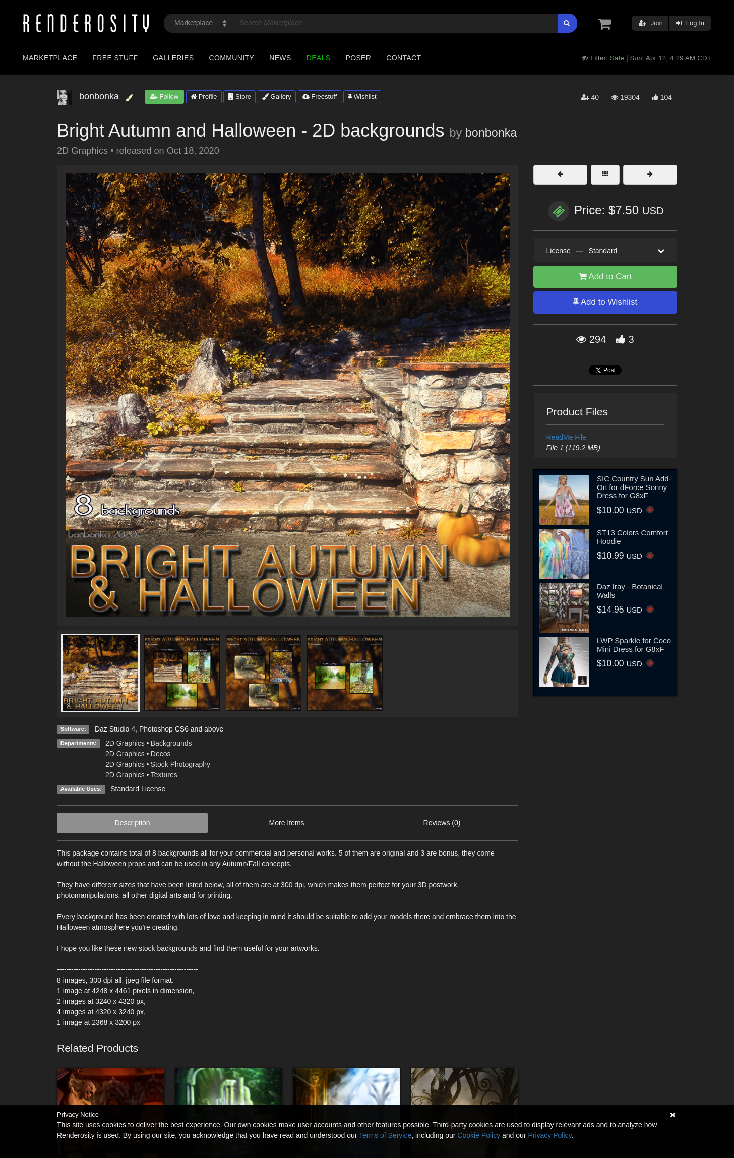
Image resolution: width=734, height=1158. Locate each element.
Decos (161, 754)
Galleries (173, 58)
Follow (164, 96)
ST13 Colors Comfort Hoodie (632, 536)
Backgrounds (171, 743)
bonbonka (491, 132)
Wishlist (362, 96)
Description (132, 823)
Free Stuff (115, 58)
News (280, 58)
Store (239, 96)
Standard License (137, 789)
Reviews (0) (442, 823)
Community (232, 58)
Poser (358, 58)
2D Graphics (125, 743)
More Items (286, 823)
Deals (319, 58)
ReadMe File (566, 437)
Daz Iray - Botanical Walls (630, 590)
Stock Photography (180, 764)
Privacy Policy (549, 1135)
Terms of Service (385, 1135)
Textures (164, 775)
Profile (204, 96)
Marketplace (50, 58)
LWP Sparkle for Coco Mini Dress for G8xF (634, 644)
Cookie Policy (478, 1135)
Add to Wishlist (605, 302)
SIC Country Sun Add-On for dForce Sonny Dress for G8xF (634, 487)
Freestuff (319, 96)
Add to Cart (605, 276)
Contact (403, 58)
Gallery (276, 96)
